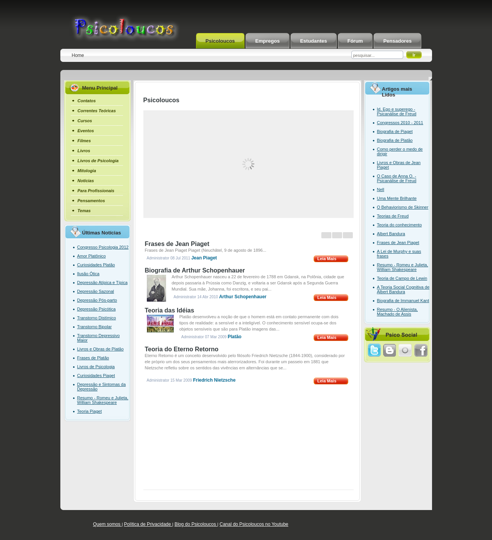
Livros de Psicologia (96, 366)
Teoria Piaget (89, 411)
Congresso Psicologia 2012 (103, 247)
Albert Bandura (391, 233)
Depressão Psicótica (96, 309)
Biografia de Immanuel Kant (403, 300)
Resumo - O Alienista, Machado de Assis (397, 311)
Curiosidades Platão (96, 265)
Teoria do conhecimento (399, 225)
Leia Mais (327, 258)
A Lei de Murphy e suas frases (399, 253)
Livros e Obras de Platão (100, 349)
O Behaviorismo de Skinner (403, 207)
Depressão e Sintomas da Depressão (101, 386)
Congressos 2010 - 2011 (400, 122)
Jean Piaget (204, 258)
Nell (380, 189)
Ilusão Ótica (88, 273)
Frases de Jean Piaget (177, 244)
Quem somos (107, 524)
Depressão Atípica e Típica (102, 282)
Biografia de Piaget (395, 131)
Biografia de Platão (395, 140)
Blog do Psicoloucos (196, 524)
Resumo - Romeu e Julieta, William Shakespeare (102, 400)
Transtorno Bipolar (94, 326)
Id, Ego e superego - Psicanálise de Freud (397, 111)
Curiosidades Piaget (96, 375)
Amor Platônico (91, 256)
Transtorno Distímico (96, 318)
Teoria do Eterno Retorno (182, 349)
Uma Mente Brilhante (397, 198)
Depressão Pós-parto (97, 300)
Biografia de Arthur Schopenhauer (195, 270)
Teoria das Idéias (169, 310)
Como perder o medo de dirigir (400, 151)
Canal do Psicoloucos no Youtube (253, 524)
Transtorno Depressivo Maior (98, 337)
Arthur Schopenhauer (242, 296)
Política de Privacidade (148, 524)
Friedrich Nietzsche (214, 380)
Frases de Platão (93, 358)
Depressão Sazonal (95, 291)
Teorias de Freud (393, 216)
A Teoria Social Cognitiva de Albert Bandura (403, 289)
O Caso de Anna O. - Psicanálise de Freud (397, 178)
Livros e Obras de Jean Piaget (399, 164)
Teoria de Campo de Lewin (402, 278)
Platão (234, 336)
